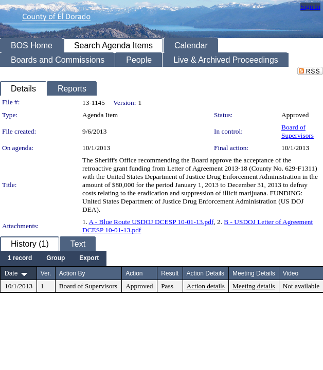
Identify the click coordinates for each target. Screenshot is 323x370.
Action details (206, 286)
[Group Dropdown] (55, 258)
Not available (301, 286)
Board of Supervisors (297, 131)
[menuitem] (20, 258)
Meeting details (253, 286)
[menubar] (53, 258)
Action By (72, 273)
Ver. (46, 273)
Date (11, 273)
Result (169, 273)
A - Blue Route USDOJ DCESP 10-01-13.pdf (151, 222)
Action (133, 273)
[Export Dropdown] (89, 258)
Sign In (310, 6)
